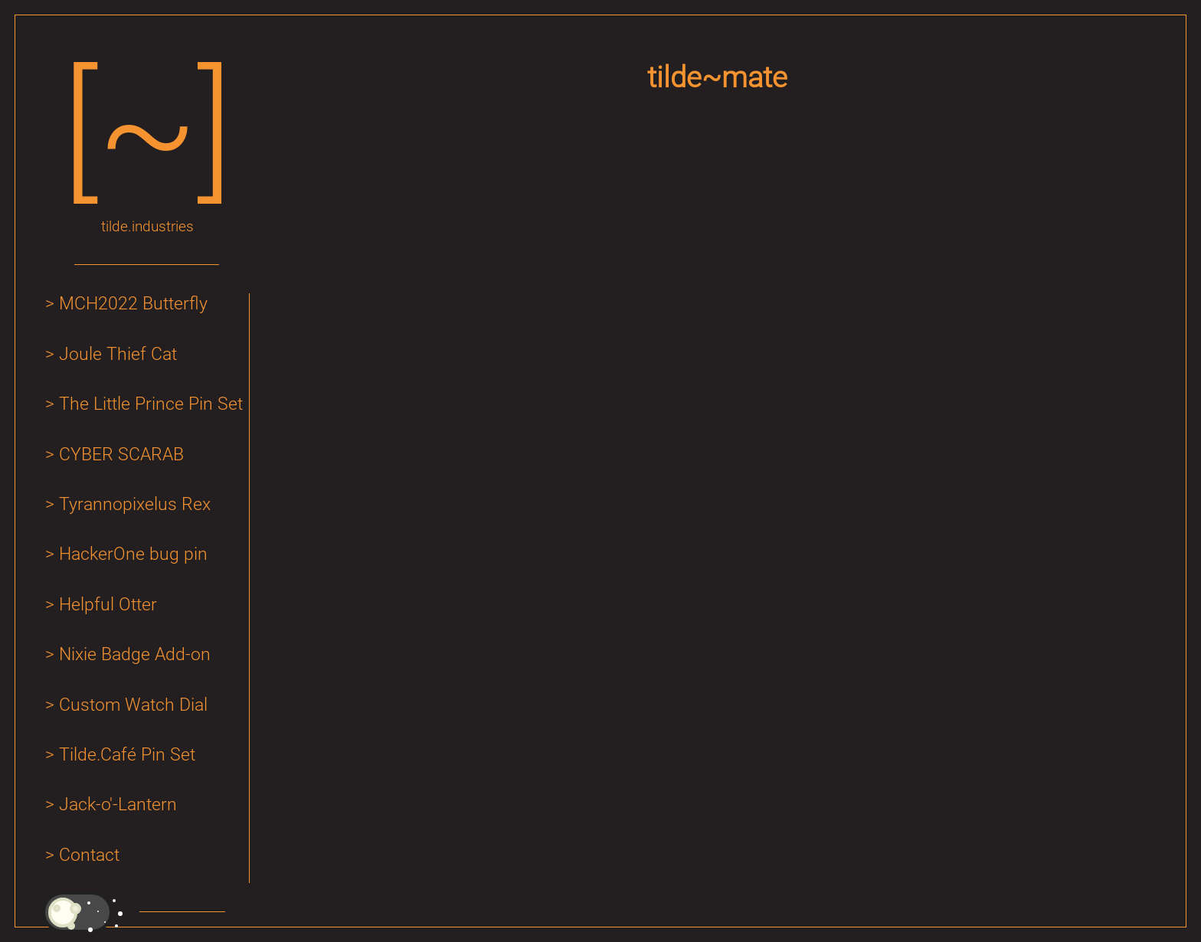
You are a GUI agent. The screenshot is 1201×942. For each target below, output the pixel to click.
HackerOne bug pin (133, 554)
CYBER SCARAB (121, 454)
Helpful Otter (108, 604)
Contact (89, 855)
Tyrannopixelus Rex (135, 504)
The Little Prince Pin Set (151, 404)
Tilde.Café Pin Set (127, 754)
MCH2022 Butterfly (133, 303)
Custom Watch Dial (133, 705)
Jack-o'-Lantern (118, 804)
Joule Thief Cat (118, 354)
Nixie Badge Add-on (135, 654)
